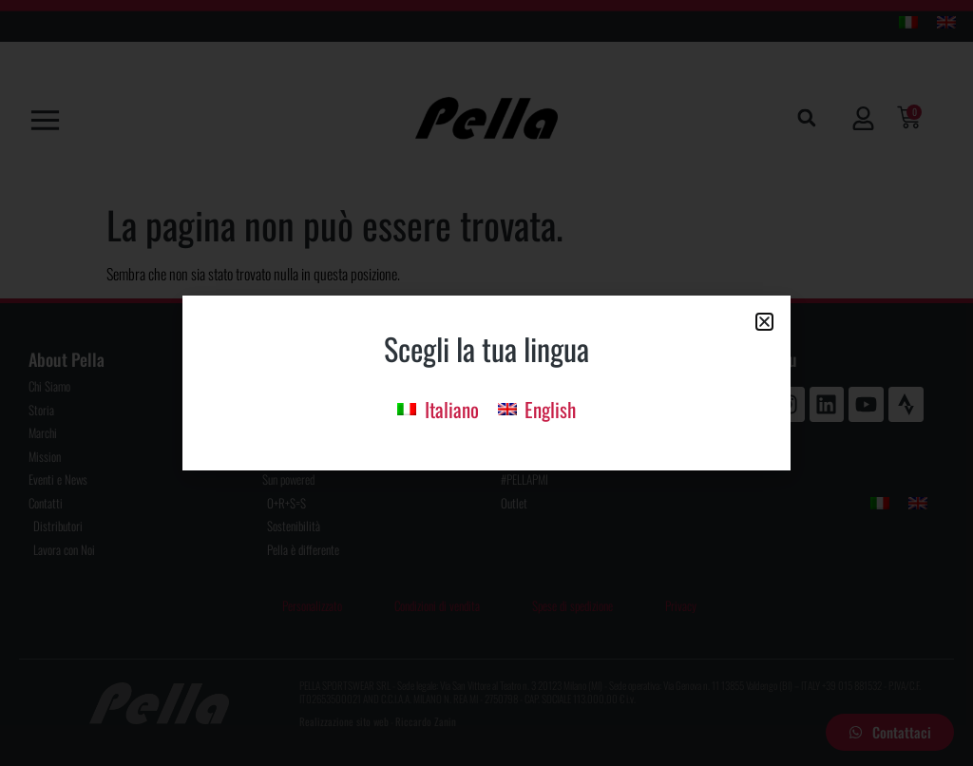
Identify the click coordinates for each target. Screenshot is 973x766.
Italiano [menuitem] (452, 409)
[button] (764, 322)
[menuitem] (437, 407)
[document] (486, 383)
